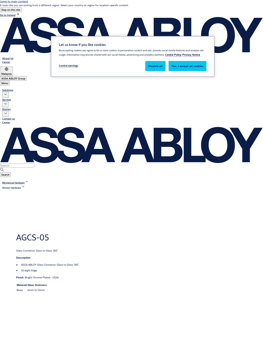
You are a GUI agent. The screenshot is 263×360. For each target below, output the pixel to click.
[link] (10, 15)
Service (6, 99)
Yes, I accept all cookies (187, 66)
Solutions (7, 90)
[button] (11, 9)
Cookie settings (68, 65)
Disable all (155, 66)
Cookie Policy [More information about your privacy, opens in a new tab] (173, 54)
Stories (6, 109)
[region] (133, 56)
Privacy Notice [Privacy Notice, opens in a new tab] (191, 54)
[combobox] (17, 166)
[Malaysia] (6, 71)
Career (6, 122)
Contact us (8, 118)
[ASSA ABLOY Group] (13, 78)
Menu (4, 83)
